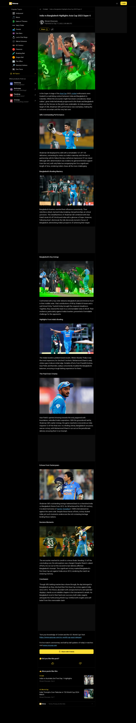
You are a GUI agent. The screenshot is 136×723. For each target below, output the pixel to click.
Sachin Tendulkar (63, 509)
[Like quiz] (52, 663)
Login (124, 3)
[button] (23, 13)
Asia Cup (63, 93)
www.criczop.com (50, 645)
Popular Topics (16, 9)
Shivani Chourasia (51, 21)
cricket (74, 93)
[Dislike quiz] (80, 663)
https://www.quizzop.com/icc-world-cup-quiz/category (60, 637)
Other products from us (17, 79)
